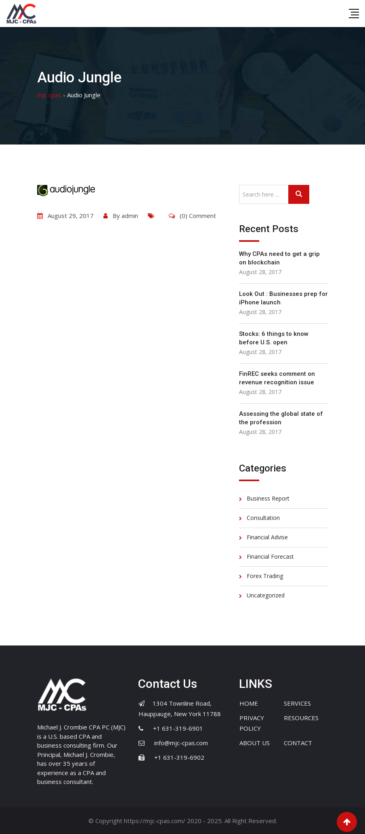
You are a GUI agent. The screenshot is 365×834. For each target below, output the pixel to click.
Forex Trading (265, 576)
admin (130, 216)
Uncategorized (266, 595)
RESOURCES (301, 718)
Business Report (268, 498)
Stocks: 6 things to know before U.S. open (273, 338)
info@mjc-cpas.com (181, 743)
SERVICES (297, 703)
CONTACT (298, 743)
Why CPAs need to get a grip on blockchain (279, 258)
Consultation (263, 518)
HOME (248, 703)
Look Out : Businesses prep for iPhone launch (283, 298)
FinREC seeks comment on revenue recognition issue (277, 378)
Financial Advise (267, 537)
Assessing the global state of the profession (281, 418)
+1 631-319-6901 (178, 728)
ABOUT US (254, 743)
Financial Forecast (270, 556)
